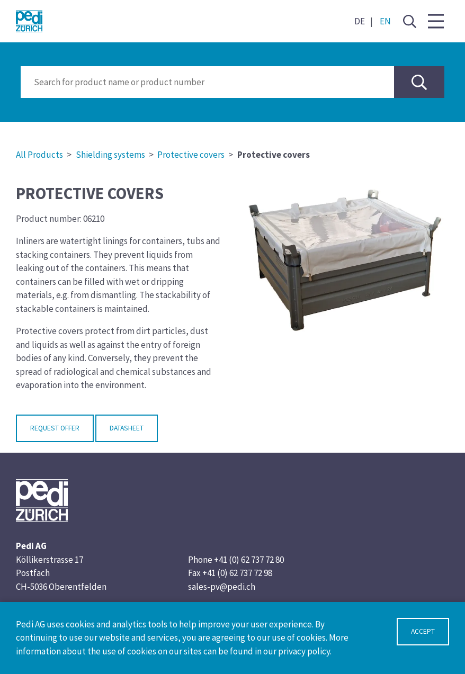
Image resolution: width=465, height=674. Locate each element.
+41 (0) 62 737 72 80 (249, 559)
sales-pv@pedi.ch (221, 586)
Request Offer (54, 428)
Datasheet (127, 428)
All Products (39, 154)
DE (359, 21)
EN (385, 21)
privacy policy (304, 651)
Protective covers (191, 154)
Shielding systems (110, 154)
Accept (423, 631)
